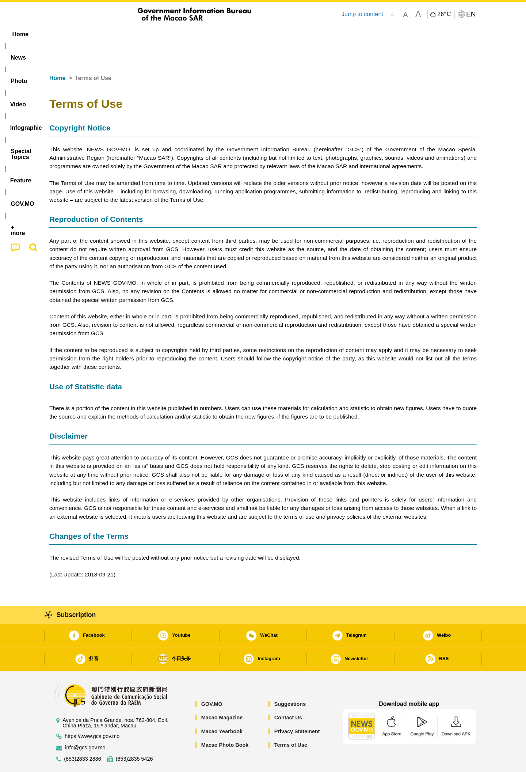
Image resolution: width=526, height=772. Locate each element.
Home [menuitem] (64, 34)
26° (444, 14)
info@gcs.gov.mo (85, 725)
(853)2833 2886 (82, 736)
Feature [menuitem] (291, 34)
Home (57, 56)
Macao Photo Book (225, 723)
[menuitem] (95, 34)
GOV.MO (211, 682)
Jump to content (362, 14)
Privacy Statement (297, 709)
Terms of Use (290, 723)
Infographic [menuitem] (196, 34)
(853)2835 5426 (134, 736)
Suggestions (290, 682)
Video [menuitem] (158, 34)
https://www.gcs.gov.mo (92, 714)
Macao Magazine (222, 695)
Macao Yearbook (222, 709)
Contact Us (288, 695)
